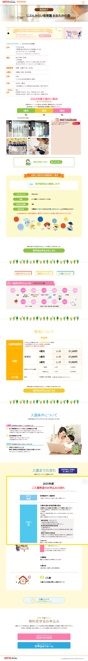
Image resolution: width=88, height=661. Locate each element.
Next (80, 33)
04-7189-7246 (21, 57)
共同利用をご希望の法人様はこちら (67, 471)
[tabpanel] (44, 33)
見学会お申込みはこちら (44, 250)
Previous (8, 33)
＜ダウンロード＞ (52, 521)
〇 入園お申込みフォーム (52, 546)
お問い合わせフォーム (54, 209)
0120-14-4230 (20, 64)
